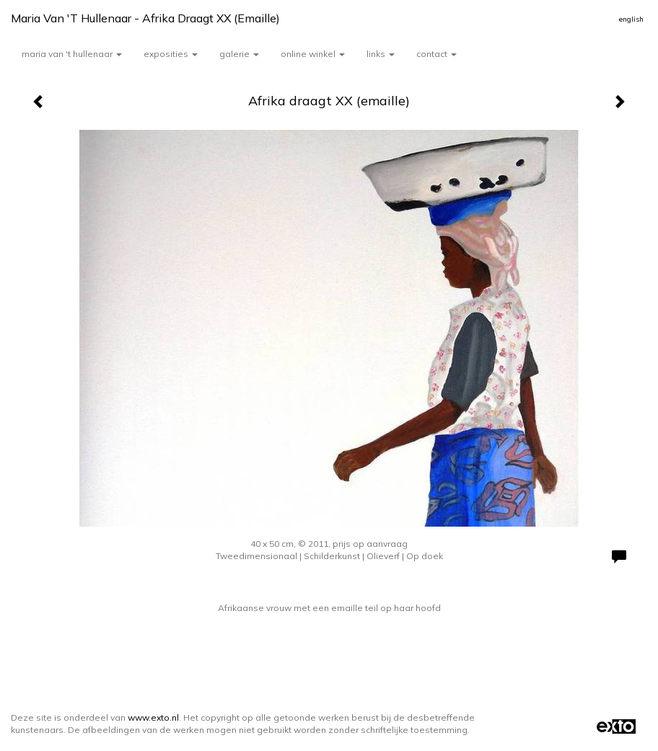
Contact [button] (436, 53)
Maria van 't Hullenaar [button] (72, 53)
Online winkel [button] (313, 53)
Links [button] (381, 53)
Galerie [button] (239, 53)
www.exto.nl (153, 717)
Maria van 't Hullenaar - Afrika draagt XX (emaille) (145, 18)
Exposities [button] (171, 53)
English (631, 19)
